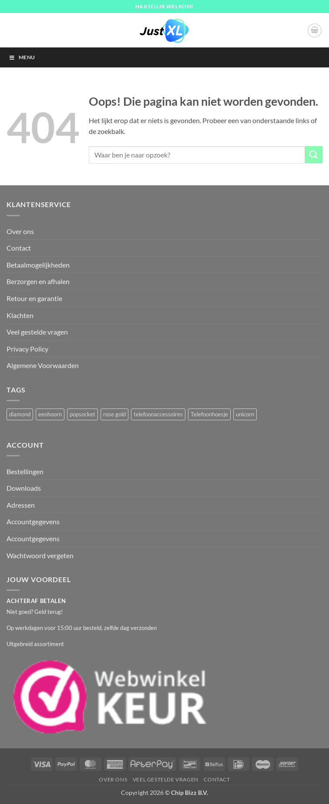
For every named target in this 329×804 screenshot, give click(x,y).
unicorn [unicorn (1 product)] (245, 414)
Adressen (21, 505)
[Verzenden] (313, 154)
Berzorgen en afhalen (38, 281)
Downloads (24, 488)
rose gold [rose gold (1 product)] (114, 414)
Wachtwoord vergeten (40, 555)
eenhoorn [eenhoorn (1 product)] (50, 414)
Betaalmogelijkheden (38, 265)
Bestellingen (25, 471)
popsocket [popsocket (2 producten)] (82, 414)
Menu (22, 57)
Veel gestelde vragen (37, 332)
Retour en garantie (34, 298)
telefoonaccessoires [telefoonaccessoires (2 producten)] (158, 414)
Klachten (20, 315)
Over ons (20, 231)
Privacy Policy (27, 349)
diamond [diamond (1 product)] (19, 414)
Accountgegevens (33, 521)
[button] (315, 30)
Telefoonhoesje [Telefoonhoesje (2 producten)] (209, 414)
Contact (19, 248)
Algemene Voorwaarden (43, 365)
